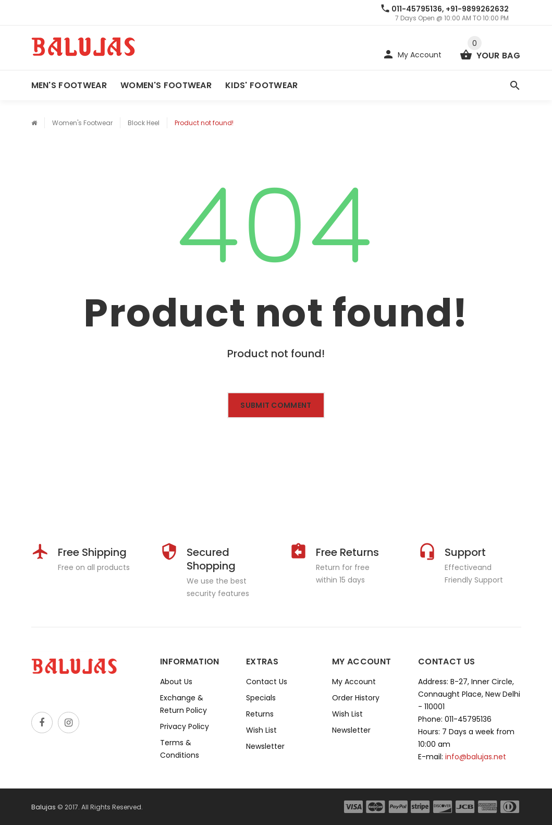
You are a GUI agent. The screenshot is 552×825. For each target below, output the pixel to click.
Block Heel (144, 122)
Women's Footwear (166, 85)
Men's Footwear (69, 85)
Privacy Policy (184, 726)
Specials (261, 698)
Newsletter (265, 746)
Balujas (43, 807)
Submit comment (275, 405)
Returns (260, 714)
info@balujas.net (475, 756)
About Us (176, 681)
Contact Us (266, 681)
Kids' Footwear (261, 85)
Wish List (261, 730)
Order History (355, 698)
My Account (354, 681)
